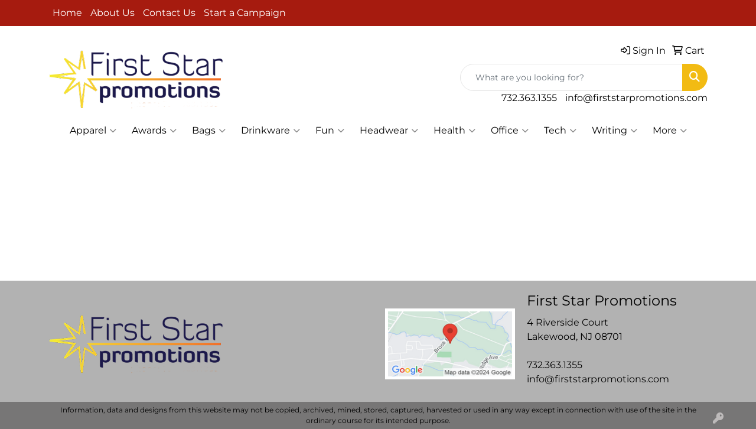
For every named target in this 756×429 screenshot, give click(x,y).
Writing (614, 131)
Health (454, 131)
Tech (560, 131)
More (670, 131)
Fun (329, 131)
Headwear (389, 131)
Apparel (93, 131)
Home (67, 12)
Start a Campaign (245, 12)
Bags (209, 131)
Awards (154, 131)
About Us (112, 12)
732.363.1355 (529, 97)
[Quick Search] (571, 77)
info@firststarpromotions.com (636, 97)
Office (510, 131)
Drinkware (270, 131)
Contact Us (169, 12)
